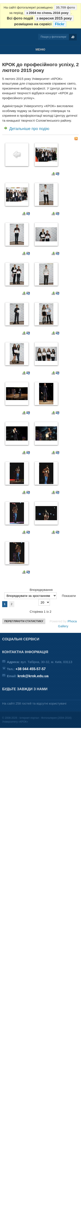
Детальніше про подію (29, 129)
